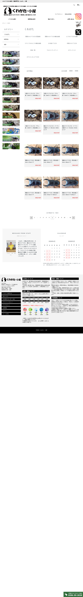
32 (70, 217)
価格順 (71, 70)
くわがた (9, 23)
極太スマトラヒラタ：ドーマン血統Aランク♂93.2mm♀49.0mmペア (69, 127)
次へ (73, 217)
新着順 (76, 70)
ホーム (3, 23)
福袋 (5, 45)
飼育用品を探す (32, 19)
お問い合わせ (70, 19)
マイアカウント (59, 14)
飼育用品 (7, 39)
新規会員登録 (68, 14)
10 (64, 217)
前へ (32, 217)
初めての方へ (51, 19)
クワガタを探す (12, 19)
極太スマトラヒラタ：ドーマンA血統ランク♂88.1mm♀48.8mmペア (51, 127)
